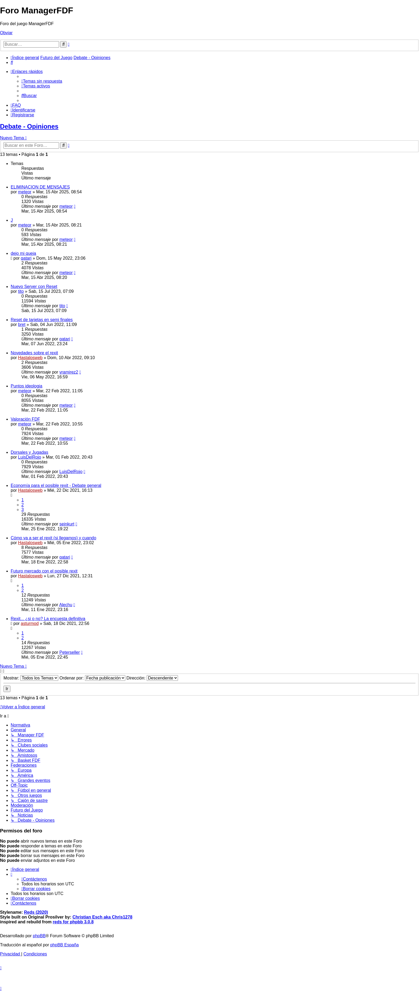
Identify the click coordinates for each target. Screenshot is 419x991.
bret (22, 324)
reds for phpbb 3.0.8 (73, 922)
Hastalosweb (30, 357)
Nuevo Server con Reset (34, 286)
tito (21, 291)
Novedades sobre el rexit (34, 353)
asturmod (30, 623)
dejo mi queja (23, 253)
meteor (25, 192)
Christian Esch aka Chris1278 (102, 917)
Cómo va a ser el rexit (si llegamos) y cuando (53, 538)
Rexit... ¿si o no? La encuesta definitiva (48, 618)
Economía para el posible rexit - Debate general (56, 485)
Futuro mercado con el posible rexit (44, 571)
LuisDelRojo (29, 457)
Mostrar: (30, 678)
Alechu (65, 604)
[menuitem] (12, 62)
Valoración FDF (25, 419)
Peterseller (69, 652)
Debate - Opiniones (29, 126)
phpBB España (64, 945)
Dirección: (152, 678)
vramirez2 (68, 372)
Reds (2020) (36, 912)
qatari (26, 258)
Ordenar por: (92, 678)
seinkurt (66, 524)
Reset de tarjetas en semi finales (42, 319)
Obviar (6, 32)
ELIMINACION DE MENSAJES (40, 187)
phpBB (39, 936)
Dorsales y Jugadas (29, 452)
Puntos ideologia (26, 386)
